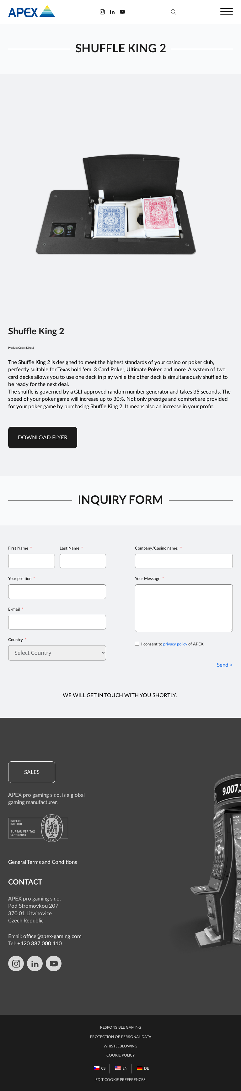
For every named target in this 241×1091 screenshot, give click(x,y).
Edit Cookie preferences (120, 1080)
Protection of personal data (120, 1037)
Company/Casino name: (156, 548)
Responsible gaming (120, 1027)
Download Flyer (42, 437)
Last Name (69, 548)
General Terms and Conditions (42, 862)
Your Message (147, 579)
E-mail (14, 609)
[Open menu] (226, 12)
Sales (32, 772)
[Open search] (173, 12)
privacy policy (175, 644)
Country (15, 640)
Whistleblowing (120, 1046)
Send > (225, 665)
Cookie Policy (120, 1055)
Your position (19, 579)
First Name (18, 548)
